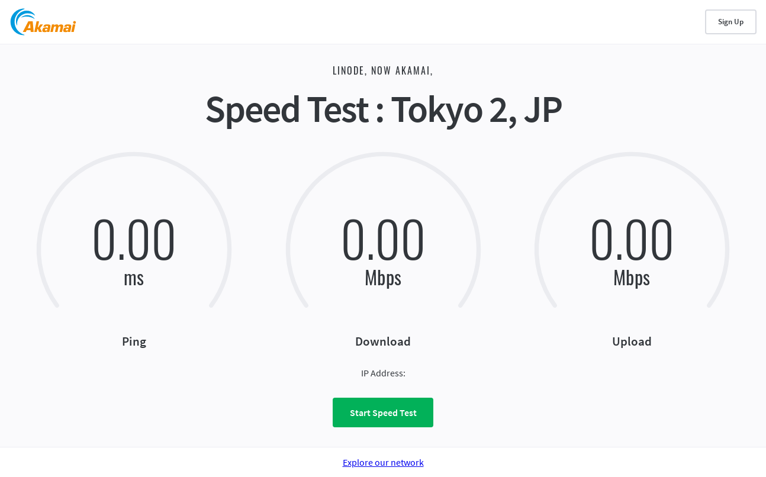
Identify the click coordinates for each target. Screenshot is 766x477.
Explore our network (383, 462)
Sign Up (731, 22)
